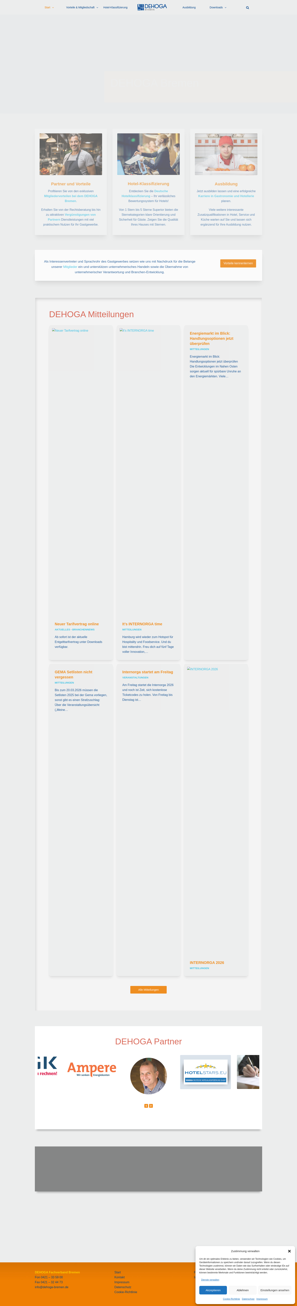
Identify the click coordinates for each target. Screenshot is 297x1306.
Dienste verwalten (210, 1279)
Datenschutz (248, 1299)
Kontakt (119, 1277)
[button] (289, 1251)
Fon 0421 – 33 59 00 (49, 1277)
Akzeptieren (213, 1290)
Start (117, 1272)
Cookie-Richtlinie (231, 1299)
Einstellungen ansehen (274, 1290)
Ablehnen (243, 1290)
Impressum (262, 1299)
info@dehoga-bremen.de (51, 1287)
